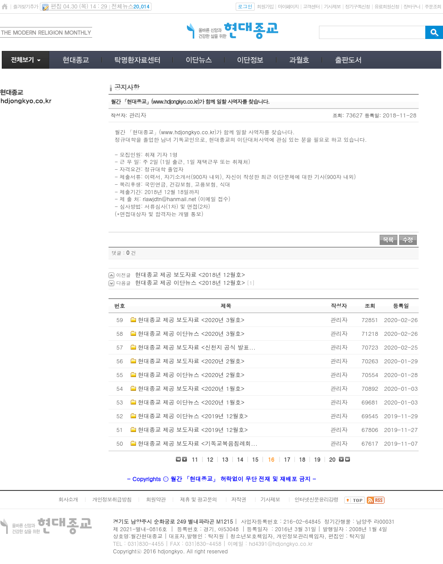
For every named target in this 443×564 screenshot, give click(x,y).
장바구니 (412, 6)
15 (255, 459)
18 (302, 459)
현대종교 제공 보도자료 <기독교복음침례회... (197, 443)
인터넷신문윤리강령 (316, 499)
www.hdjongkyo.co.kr (187, 132)
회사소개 (68, 499)
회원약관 (155, 499)
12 (210, 459)
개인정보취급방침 (112, 499)
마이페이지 (288, 6)
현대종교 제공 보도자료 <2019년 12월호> (193, 429)
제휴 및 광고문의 (198, 499)
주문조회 (432, 6)
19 (317, 459)
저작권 (238, 499)
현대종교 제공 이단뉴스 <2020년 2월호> (191, 374)
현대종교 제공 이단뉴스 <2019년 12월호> (193, 416)
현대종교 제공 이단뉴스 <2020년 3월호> (191, 333)
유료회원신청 (386, 6)
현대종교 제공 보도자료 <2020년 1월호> (191, 388)
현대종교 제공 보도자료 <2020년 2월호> (191, 361)
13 (225, 459)
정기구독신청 (357, 6)
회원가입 (265, 6)
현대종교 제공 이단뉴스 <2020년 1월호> (191, 402)
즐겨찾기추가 (25, 6)
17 (287, 459)
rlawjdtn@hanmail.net (169, 198)
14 (240, 459)
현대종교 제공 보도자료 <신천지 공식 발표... (196, 347)
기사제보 (332, 6)
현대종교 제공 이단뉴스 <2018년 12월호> (190, 282)
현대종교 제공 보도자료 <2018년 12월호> (190, 274)
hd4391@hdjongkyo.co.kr (281, 543)
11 (195, 459)
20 (332, 459)
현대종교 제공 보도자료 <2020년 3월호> (191, 319)
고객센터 (311, 6)
